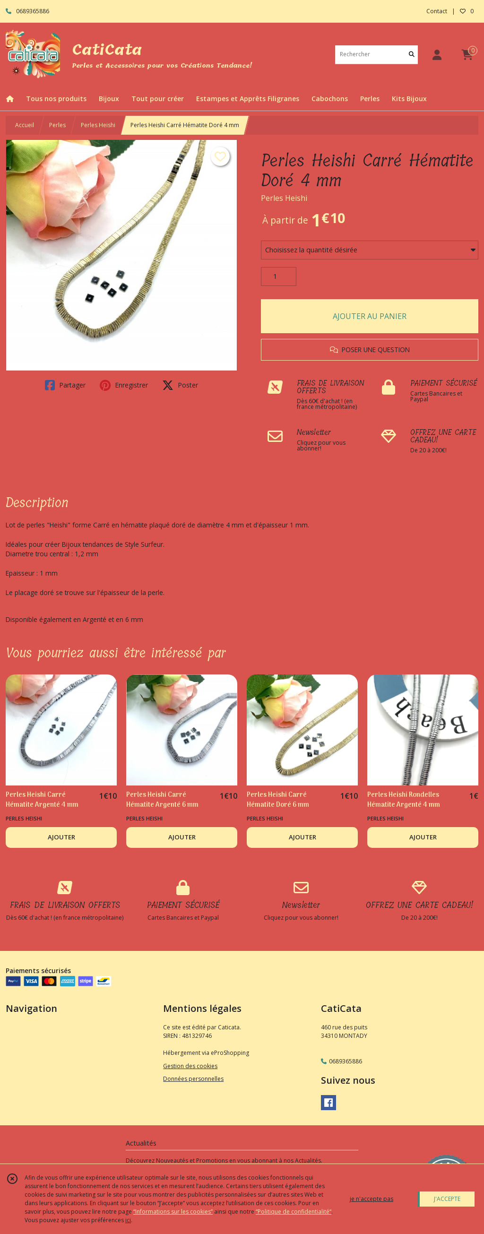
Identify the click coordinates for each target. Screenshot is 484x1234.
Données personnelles (193, 1079)
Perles (57, 125)
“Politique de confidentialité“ (293, 1212)
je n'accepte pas (371, 1199)
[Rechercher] (412, 54)
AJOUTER (61, 837)
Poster (180, 385)
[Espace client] (436, 54)
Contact (436, 11)
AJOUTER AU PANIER (369, 316)
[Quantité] (278, 276)
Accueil (24, 125)
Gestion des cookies (190, 1066)
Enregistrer (124, 385)
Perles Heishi (98, 125)
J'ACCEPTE (447, 1199)
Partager (65, 385)
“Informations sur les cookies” (173, 1212)
